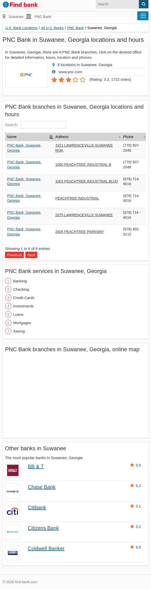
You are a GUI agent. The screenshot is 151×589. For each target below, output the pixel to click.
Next (31, 255)
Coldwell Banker (46, 548)
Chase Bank (41, 487)
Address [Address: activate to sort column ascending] (61, 137)
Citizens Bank (43, 528)
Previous (14, 255)
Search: (35, 124)
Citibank (37, 507)
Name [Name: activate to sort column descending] (11, 137)
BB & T (36, 466)
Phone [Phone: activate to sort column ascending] (128, 137)
